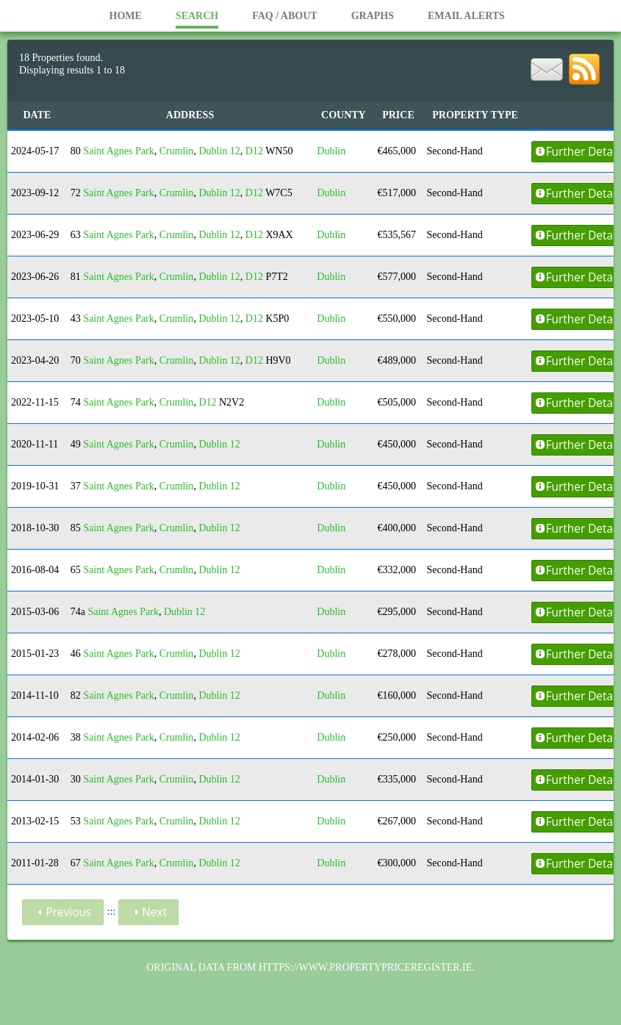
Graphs (372, 15)
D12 (254, 151)
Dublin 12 (219, 151)
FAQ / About (284, 15)
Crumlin (176, 151)
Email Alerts (466, 15)
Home (126, 15)
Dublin (331, 151)
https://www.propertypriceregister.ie (365, 967)
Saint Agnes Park (118, 151)
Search (197, 15)
